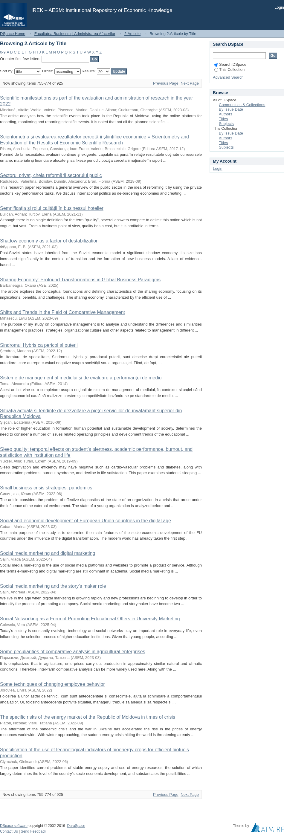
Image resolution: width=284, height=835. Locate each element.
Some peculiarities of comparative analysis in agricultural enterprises (72, 651)
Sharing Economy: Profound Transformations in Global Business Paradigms (80, 279)
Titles (223, 119)
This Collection (229, 69)
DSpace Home (12, 33)
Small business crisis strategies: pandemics (46, 487)
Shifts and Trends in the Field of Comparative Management (62, 312)
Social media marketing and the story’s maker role (53, 586)
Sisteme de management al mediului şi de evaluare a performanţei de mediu (81, 377)
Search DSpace (230, 64)
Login (279, 7)
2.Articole (132, 33)
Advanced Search (228, 77)
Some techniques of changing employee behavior (52, 684)
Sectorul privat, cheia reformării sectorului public (51, 175)
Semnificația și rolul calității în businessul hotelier (51, 208)
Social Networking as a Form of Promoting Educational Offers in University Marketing (90, 618)
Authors (225, 114)
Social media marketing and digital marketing (47, 553)
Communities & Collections (242, 105)
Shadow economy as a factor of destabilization (49, 240)
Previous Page (165, 83)
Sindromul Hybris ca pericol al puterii (39, 345)
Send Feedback (33, 831)
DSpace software (14, 826)
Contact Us (9, 831)
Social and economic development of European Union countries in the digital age (85, 520)
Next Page (190, 83)
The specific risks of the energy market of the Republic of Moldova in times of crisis (87, 717)
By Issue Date (231, 109)
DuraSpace (76, 826)
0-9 (3, 52)
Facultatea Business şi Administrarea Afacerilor (74, 33)
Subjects (226, 123)
